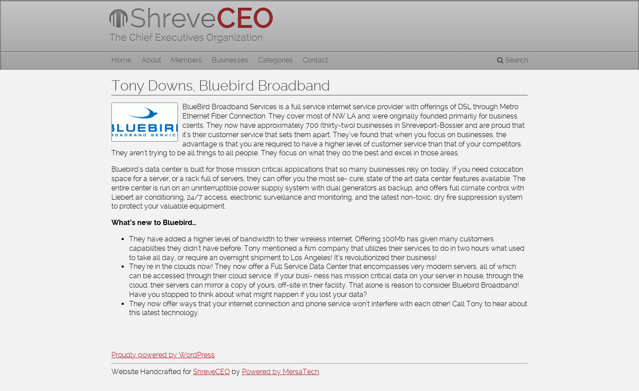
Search (512, 60)
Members (186, 60)
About (151, 60)
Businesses (230, 60)
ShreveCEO (211, 371)
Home (121, 60)
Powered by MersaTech (280, 371)
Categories (275, 60)
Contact (315, 60)
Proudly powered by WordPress (163, 355)
